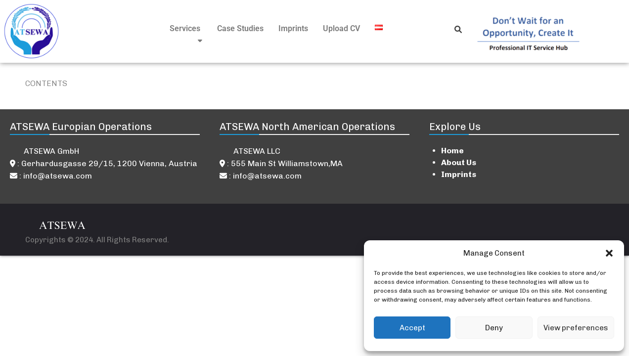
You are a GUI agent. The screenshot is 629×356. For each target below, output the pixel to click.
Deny (494, 327)
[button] (609, 253)
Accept (412, 327)
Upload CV (341, 28)
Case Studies (240, 28)
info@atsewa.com (57, 175)
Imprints (293, 28)
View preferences (575, 327)
